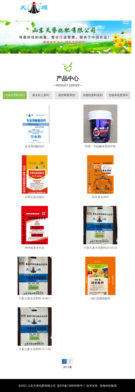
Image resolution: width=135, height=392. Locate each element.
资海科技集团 (108, 385)
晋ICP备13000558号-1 (71, 385)
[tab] (15, 95)
